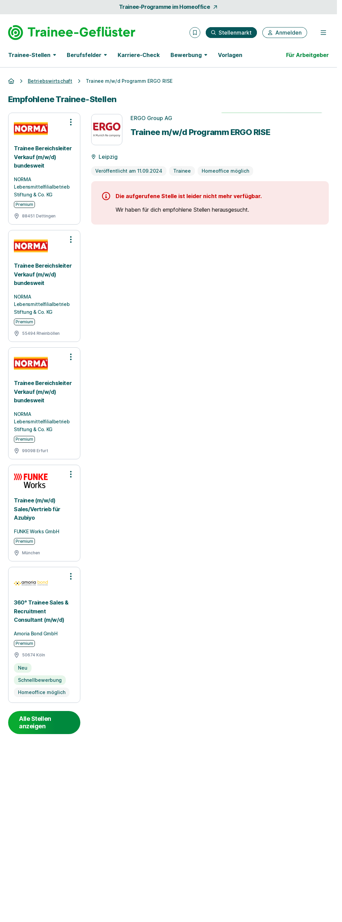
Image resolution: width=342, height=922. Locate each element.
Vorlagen (230, 55)
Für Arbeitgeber (307, 55)
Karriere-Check (139, 55)
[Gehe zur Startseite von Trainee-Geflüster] (71, 32)
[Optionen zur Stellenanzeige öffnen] (71, 122)
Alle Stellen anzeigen (35, 722)
